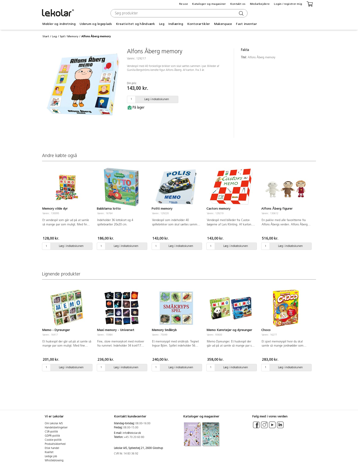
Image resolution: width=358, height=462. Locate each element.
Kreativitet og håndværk (135, 24)
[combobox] (178, 13)
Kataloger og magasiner (209, 3)
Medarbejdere (260, 3)
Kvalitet (49, 452)
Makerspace (223, 24)
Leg (161, 24)
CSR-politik (51, 431)
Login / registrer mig (288, 3)
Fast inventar (246, 24)
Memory (72, 36)
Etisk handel (52, 448)
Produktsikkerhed (55, 444)
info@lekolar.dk (132, 433)
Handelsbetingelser (56, 427)
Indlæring (175, 24)
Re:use (183, 3)
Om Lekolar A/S (54, 423)
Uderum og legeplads (95, 24)
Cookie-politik (53, 440)
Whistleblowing (54, 460)
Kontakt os (238, 3)
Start (45, 36)
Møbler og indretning (59, 24)
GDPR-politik (52, 436)
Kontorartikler (198, 24)
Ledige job (51, 456)
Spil (62, 36)
